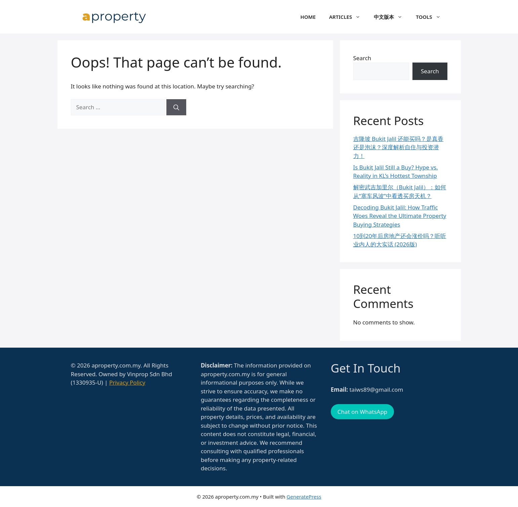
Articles (348, 17)
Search (362, 58)
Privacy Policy (127, 382)
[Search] (176, 107)
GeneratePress (304, 496)
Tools (431, 17)
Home (308, 16)
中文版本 (391, 17)
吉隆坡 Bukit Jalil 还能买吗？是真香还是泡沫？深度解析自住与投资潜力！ (398, 147)
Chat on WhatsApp (362, 412)
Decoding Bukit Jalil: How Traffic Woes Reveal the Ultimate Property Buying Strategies (399, 215)
